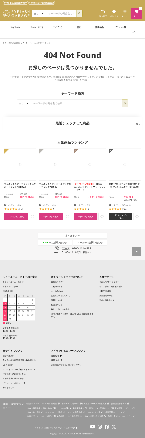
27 (23, 315)
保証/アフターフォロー (109, 281)
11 (14, 307)
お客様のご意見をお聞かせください (66, 365)
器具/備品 (99, 27)
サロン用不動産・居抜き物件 (39, 408)
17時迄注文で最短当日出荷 (41, 2)
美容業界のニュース (113, 412)
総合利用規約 (8, 355)
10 (10, 307)
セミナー (135, 32)
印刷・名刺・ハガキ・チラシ (120, 416)
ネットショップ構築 (53, 412)
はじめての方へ (57, 281)
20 (23, 311)
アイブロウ (57, 27)
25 (14, 315)
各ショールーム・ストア (13, 281)
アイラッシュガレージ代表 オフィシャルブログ (55, 427)
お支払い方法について (60, 295)
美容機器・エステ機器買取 (68, 416)
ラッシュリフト (36, 27)
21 (28, 311)
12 (19, 307)
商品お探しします (107, 300)
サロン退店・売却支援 (93, 416)
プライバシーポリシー (12, 383)
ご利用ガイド (56, 286)
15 (32, 307)
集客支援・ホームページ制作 (39, 416)
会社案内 (55, 355)
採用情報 (55, 360)
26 (19, 315)
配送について (56, 304)
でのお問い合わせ (55, 242)
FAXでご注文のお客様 (60, 309)
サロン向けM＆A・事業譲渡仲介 (70, 408)
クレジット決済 (93, 412)
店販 (78, 27)
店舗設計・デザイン (123, 408)
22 (32, 311)
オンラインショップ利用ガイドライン (19, 369)
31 (10, 318)
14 (28, 307)
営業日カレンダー (10, 286)
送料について (56, 300)
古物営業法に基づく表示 (13, 378)
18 (14, 311)
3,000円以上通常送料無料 (15, 2)
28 (28, 315)
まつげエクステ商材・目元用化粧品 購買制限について (72, 315)
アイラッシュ (16, 27)
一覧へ (137, 124)
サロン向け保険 (33, 412)
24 (10, 315)
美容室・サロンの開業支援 (95, 403)
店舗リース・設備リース (99, 408)
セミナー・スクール (70, 403)
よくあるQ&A (72, 235)
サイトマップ (8, 387)
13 (23, 307)
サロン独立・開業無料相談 (110, 286)
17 (10, 311)
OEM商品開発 (105, 291)
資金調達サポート (118, 403)
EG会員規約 (8, 365)
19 (19, 311)
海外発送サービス (107, 295)
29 (32, 315)
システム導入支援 (74, 412)
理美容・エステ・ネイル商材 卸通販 (41, 403)
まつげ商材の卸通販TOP (13, 42)
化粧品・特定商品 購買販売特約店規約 (19, 360)
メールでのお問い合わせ (90, 242)
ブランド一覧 (120, 27)
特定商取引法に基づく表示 (14, 374)
